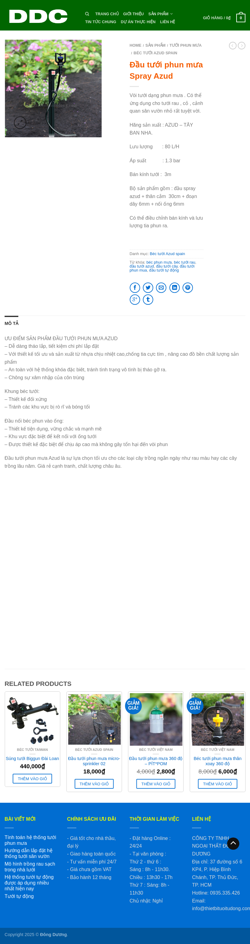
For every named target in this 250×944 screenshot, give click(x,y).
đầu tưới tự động (164, 270)
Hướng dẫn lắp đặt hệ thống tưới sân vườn (29, 853)
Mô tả (11, 323)
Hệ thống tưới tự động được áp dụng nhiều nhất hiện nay (29, 882)
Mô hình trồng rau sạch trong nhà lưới (30, 866)
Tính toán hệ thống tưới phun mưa (30, 840)
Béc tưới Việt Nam (156, 749)
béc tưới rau (184, 262)
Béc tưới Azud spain (155, 53)
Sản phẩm (158, 14)
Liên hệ (167, 22)
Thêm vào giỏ (32, 778)
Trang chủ (107, 14)
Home (136, 45)
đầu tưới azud (142, 266)
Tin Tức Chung (100, 22)
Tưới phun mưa (185, 45)
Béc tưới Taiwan (32, 749)
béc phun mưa (159, 262)
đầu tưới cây (167, 266)
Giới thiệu (133, 14)
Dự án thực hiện (138, 22)
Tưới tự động (19, 896)
